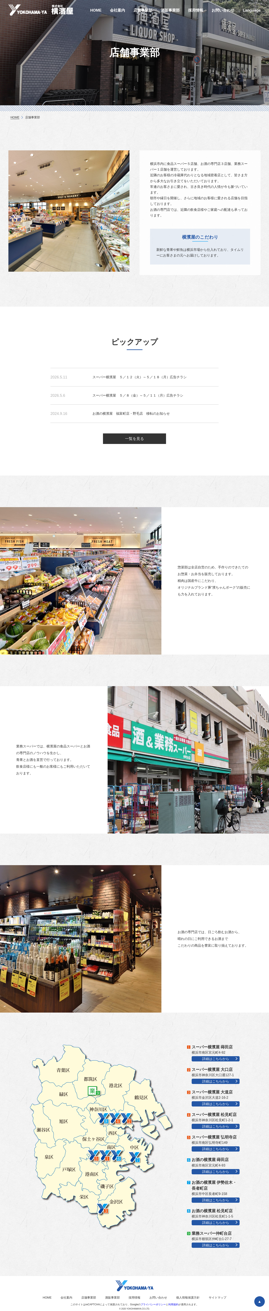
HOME (96, 10)
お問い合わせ (223, 10)
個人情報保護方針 (188, 1297)
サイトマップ (217, 1297)
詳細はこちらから (215, 1059)
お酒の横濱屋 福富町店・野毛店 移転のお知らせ (131, 413)
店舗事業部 (142, 10)
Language (252, 10)
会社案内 (117, 10)
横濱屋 (44, 10)
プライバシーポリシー (153, 1304)
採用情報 (195, 10)
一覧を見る (134, 439)
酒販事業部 (170, 10)
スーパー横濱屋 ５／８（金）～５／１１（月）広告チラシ (137, 395)
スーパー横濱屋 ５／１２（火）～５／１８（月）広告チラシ (139, 377)
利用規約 (173, 1304)
